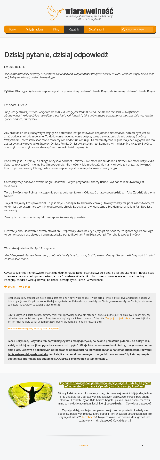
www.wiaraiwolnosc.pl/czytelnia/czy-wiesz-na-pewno (33, 328)
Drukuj (10, 286)
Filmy (56, 29)
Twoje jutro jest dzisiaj (118, 318)
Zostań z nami (96, 29)
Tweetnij (84, 445)
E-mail (24, 286)
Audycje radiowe (34, 29)
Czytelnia (74, 29)
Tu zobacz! (88, 417)
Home (12, 29)
